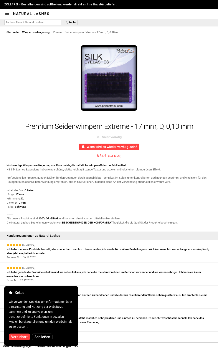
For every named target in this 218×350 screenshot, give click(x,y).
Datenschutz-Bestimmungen (53, 346)
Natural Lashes (31, 13)
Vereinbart (19, 337)
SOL (76, 346)
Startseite (13, 32)
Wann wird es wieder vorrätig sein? (109, 147)
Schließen (42, 337)
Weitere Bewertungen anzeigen (28, 335)
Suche (70, 22)
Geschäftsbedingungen (17, 346)
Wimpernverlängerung (36, 32)
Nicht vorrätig (109, 137)
